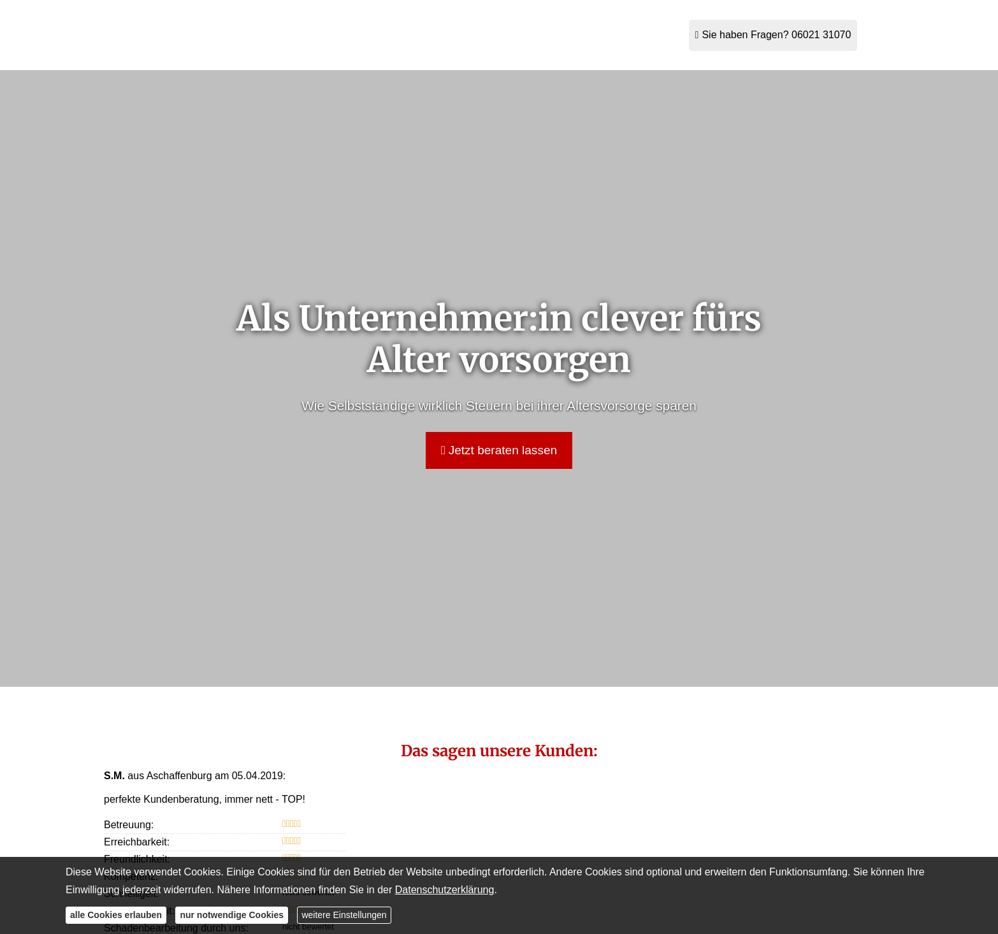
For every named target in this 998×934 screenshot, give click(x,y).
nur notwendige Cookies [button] (232, 915)
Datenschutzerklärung (445, 889)
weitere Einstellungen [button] (343, 915)
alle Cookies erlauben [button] (116, 915)
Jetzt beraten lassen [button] (499, 450)
